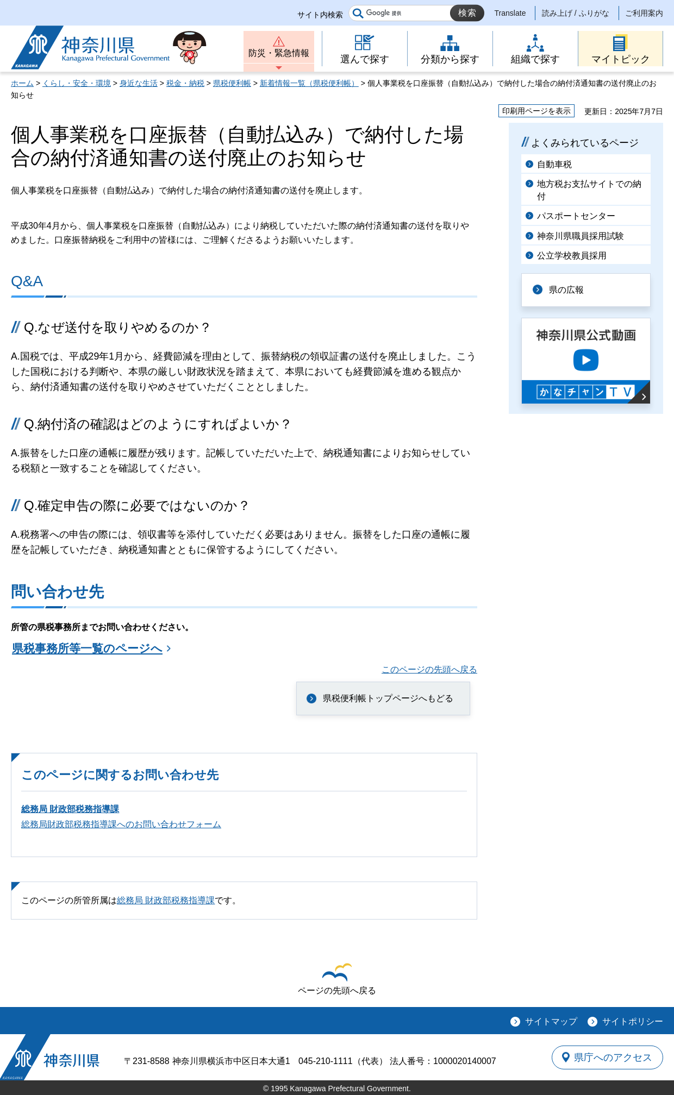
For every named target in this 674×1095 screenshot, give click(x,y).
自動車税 (554, 164)
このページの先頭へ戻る (429, 669)
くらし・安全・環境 (76, 83)
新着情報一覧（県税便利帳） (309, 83)
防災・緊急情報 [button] (278, 53)
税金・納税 (185, 83)
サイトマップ (551, 1021)
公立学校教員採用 (572, 255)
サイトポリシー (632, 1021)
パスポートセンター (576, 216)
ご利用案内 (644, 13)
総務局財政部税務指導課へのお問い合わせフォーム (121, 824)
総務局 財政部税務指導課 (70, 809)
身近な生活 (139, 83)
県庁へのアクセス (613, 1057)
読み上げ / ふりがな (575, 13)
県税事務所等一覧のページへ (87, 648)
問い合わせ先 (57, 591)
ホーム (22, 83)
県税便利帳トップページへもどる (388, 698)
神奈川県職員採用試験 (580, 236)
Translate (510, 13)
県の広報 (566, 289)
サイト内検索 (320, 14)
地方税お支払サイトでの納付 (589, 189)
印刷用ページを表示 (536, 110)
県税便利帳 (232, 83)
